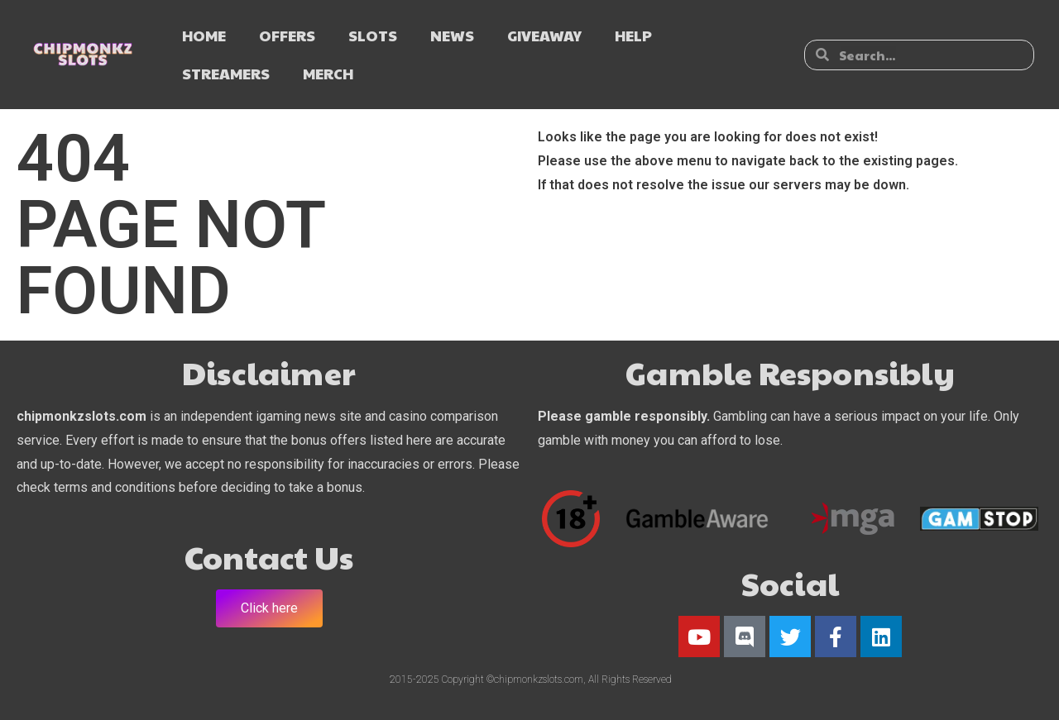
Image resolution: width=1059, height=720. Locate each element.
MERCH (328, 73)
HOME (204, 35)
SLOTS (372, 35)
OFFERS (287, 35)
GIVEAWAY (544, 35)
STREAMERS (226, 73)
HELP (633, 35)
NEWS (452, 35)
